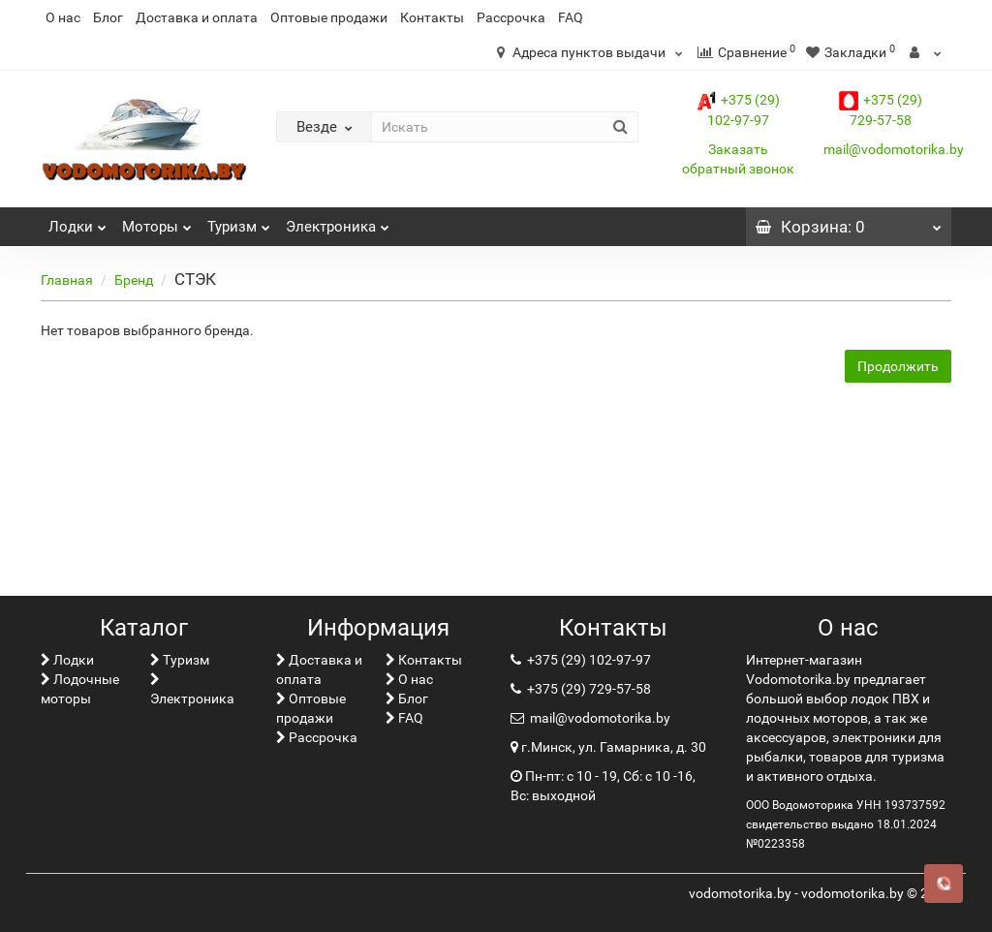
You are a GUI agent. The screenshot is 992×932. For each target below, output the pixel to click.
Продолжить (898, 366)
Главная (67, 280)
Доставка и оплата (197, 17)
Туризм (238, 221)
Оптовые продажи (329, 17)
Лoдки (77, 221)
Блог (108, 17)
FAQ (570, 17)
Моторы (157, 221)
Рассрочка (511, 17)
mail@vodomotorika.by (893, 149)
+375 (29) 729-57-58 (587, 689)
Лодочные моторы (80, 688)
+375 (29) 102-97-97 (587, 660)
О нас (63, 17)
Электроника (337, 221)
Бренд (133, 280)
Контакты (432, 17)
